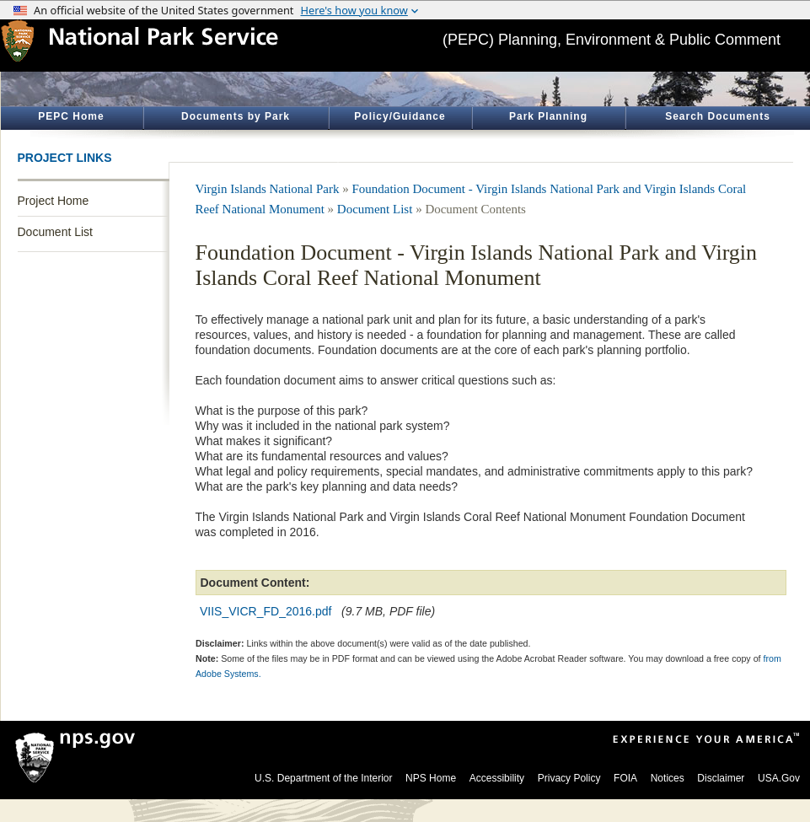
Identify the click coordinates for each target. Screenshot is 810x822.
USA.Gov (779, 778)
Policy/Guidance (399, 116)
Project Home (53, 200)
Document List (55, 232)
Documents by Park (235, 116)
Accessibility (496, 778)
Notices (667, 778)
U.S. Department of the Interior (323, 778)
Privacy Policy (569, 778)
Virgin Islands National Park (268, 189)
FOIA (625, 778)
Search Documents (717, 116)
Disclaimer (720, 778)
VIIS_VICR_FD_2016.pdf (265, 611)
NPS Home (430, 778)
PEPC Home (71, 116)
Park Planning (548, 116)
